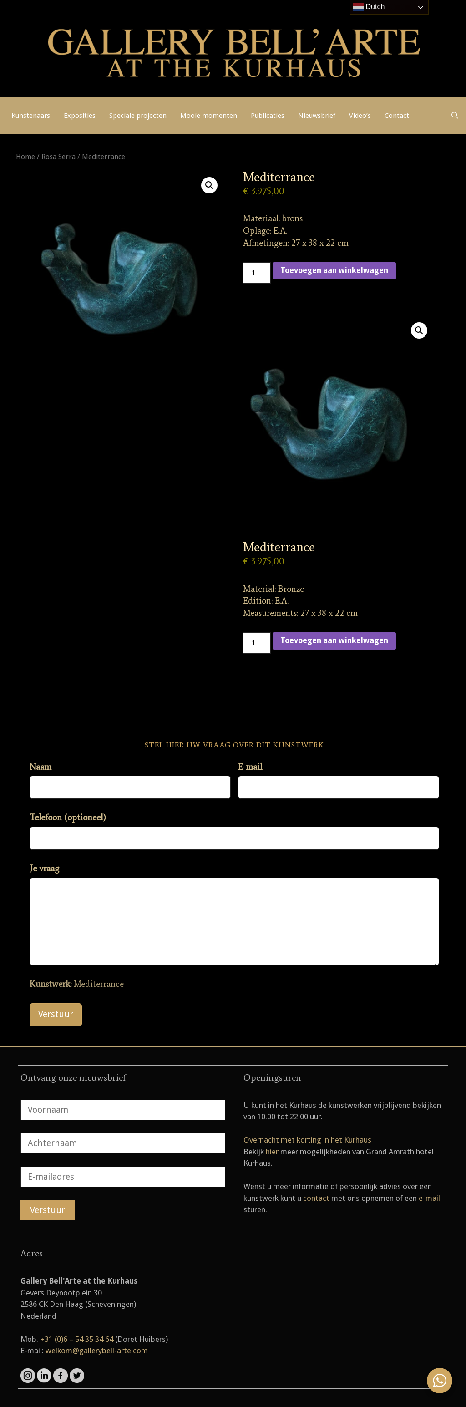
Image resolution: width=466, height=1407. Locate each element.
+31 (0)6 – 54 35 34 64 (76, 1339)
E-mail (250, 767)
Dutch (369, 7)
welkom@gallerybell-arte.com (97, 1350)
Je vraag (44, 868)
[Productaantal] (257, 273)
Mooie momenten (208, 116)
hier (272, 1151)
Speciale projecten (138, 116)
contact (316, 1198)
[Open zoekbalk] (455, 115)
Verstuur (55, 1014)
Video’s (360, 116)
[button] (209, 185)
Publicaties (267, 116)
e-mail (429, 1198)
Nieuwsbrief (316, 116)
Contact (397, 116)
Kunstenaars (30, 116)
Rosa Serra (58, 156)
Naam (40, 767)
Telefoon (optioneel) (68, 817)
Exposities (80, 116)
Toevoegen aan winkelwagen (334, 270)
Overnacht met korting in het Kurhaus (307, 1139)
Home (25, 156)
